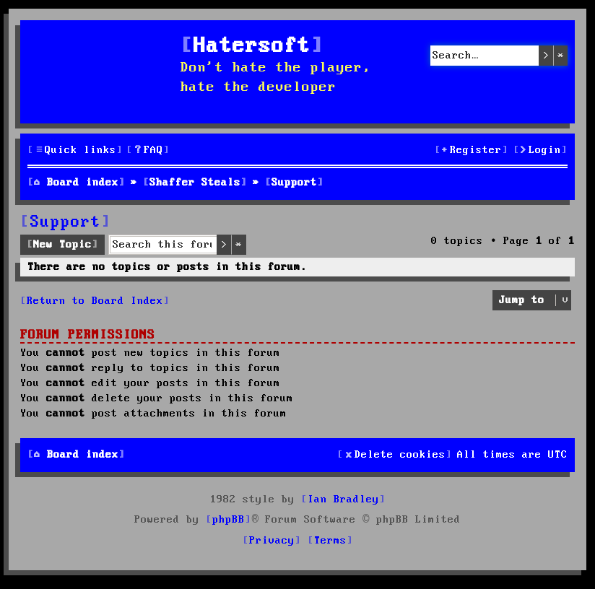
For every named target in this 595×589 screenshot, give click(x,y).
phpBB (228, 519)
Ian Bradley (343, 499)
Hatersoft (252, 46)
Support (65, 222)
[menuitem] (148, 150)
